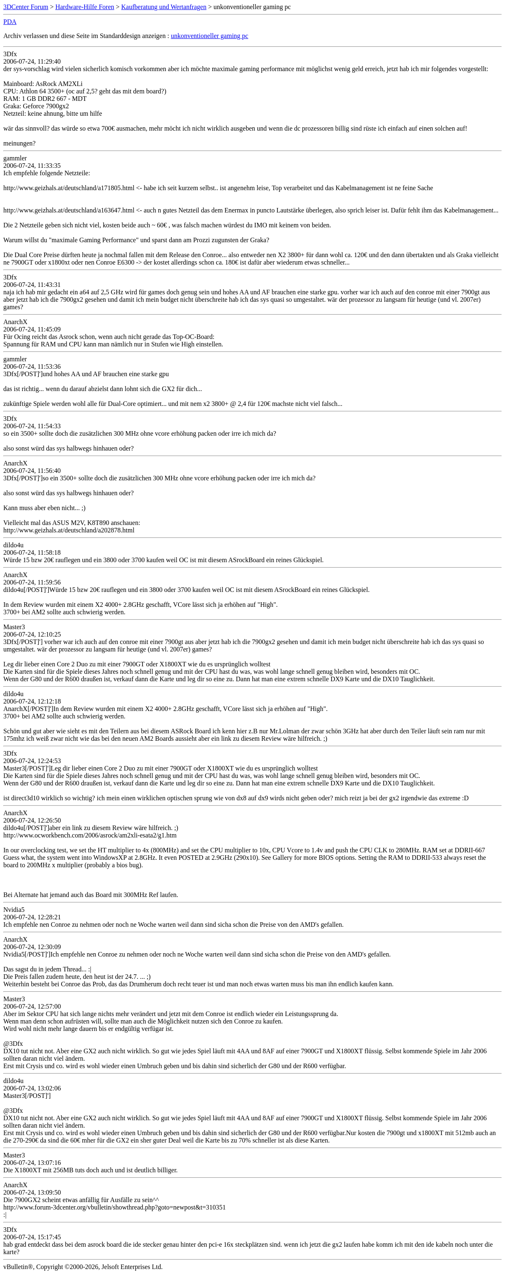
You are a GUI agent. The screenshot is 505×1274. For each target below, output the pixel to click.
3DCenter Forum (25, 6)
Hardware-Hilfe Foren (84, 6)
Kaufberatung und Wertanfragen (163, 6)
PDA (10, 21)
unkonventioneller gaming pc (210, 35)
